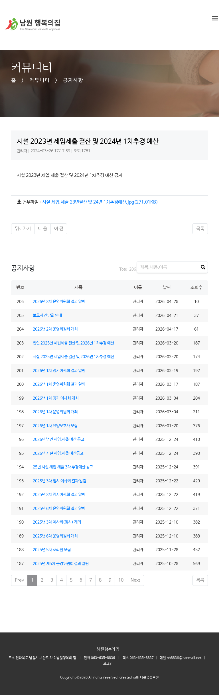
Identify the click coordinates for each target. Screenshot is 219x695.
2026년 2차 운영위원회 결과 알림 (59, 301)
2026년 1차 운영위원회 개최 (55, 412)
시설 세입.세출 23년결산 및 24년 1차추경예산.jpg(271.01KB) (100, 202)
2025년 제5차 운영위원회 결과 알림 (61, 563)
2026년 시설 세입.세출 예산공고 (58, 453)
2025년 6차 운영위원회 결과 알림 (59, 508)
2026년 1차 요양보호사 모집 (55, 426)
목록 (200, 228)
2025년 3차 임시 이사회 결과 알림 (59, 481)
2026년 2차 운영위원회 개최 (55, 329)
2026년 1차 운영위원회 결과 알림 (59, 384)
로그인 (108, 664)
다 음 (42, 228)
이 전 (58, 228)
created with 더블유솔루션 (139, 678)
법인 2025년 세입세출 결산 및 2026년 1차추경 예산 (73, 343)
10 (120, 580)
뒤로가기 (23, 228)
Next (135, 580)
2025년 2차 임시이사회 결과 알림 (59, 494)
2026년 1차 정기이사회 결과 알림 (59, 370)
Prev (19, 580)
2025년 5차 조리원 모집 (52, 549)
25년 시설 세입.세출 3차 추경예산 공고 (63, 467)
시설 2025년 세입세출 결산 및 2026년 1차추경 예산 (73, 356)
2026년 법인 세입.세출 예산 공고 (58, 439)
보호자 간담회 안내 (47, 315)
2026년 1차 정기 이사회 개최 (55, 398)
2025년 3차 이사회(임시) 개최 (57, 522)
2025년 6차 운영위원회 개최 (55, 536)
